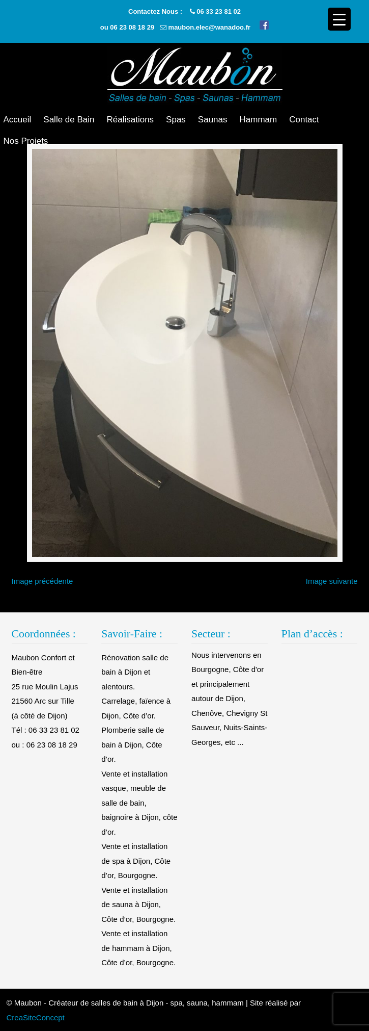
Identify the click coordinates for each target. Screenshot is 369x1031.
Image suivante (332, 581)
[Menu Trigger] (339, 19)
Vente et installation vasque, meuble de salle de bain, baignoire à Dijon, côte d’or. (139, 802)
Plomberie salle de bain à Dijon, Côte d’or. (132, 744)
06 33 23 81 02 (218, 11)
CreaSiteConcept (36, 1017)
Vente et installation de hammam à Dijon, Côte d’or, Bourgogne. (138, 948)
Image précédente (42, 581)
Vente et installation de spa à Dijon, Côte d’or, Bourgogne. (136, 861)
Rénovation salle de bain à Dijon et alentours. (134, 672)
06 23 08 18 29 (132, 27)
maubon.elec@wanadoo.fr (209, 27)
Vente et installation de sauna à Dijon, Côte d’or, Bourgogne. (138, 904)
